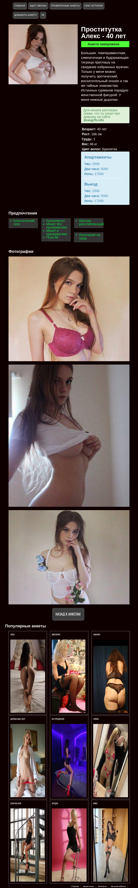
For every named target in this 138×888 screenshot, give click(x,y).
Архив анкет (88, 886)
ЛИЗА (12, 634)
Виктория (56, 634)
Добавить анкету (25, 15)
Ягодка (55, 803)
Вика (95, 803)
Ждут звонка (38, 5)
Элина (96, 718)
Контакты (102, 886)
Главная (19, 5)
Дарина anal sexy (17, 718)
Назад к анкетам (68, 614)
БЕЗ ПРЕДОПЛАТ (58, 718)
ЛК (42, 15)
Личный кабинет (118, 886)
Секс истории (93, 5)
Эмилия (96, 634)
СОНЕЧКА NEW (15, 803)
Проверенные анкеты (65, 5)
